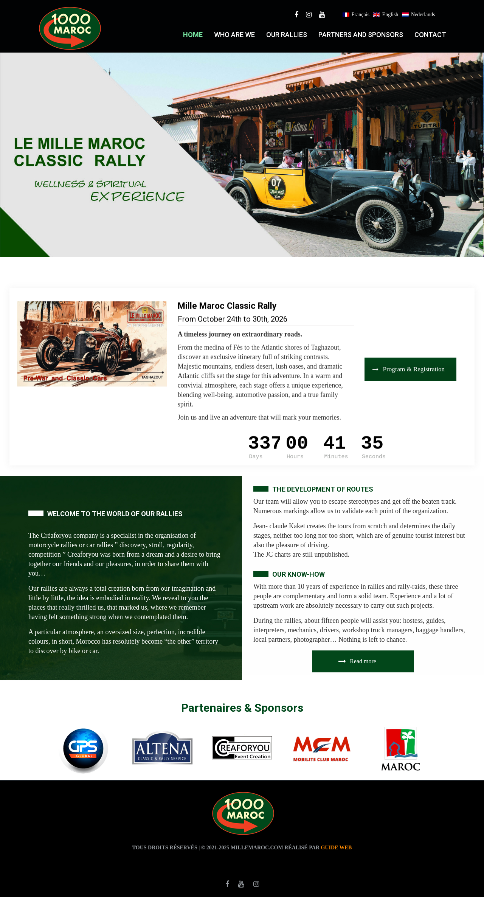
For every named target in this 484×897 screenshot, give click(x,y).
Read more (357, 661)
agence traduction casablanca (187, 861)
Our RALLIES (286, 35)
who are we (234, 35)
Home (193, 35)
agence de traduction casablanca (292, 861)
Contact (430, 35)
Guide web (336, 847)
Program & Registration (408, 360)
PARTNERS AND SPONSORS (360, 35)
